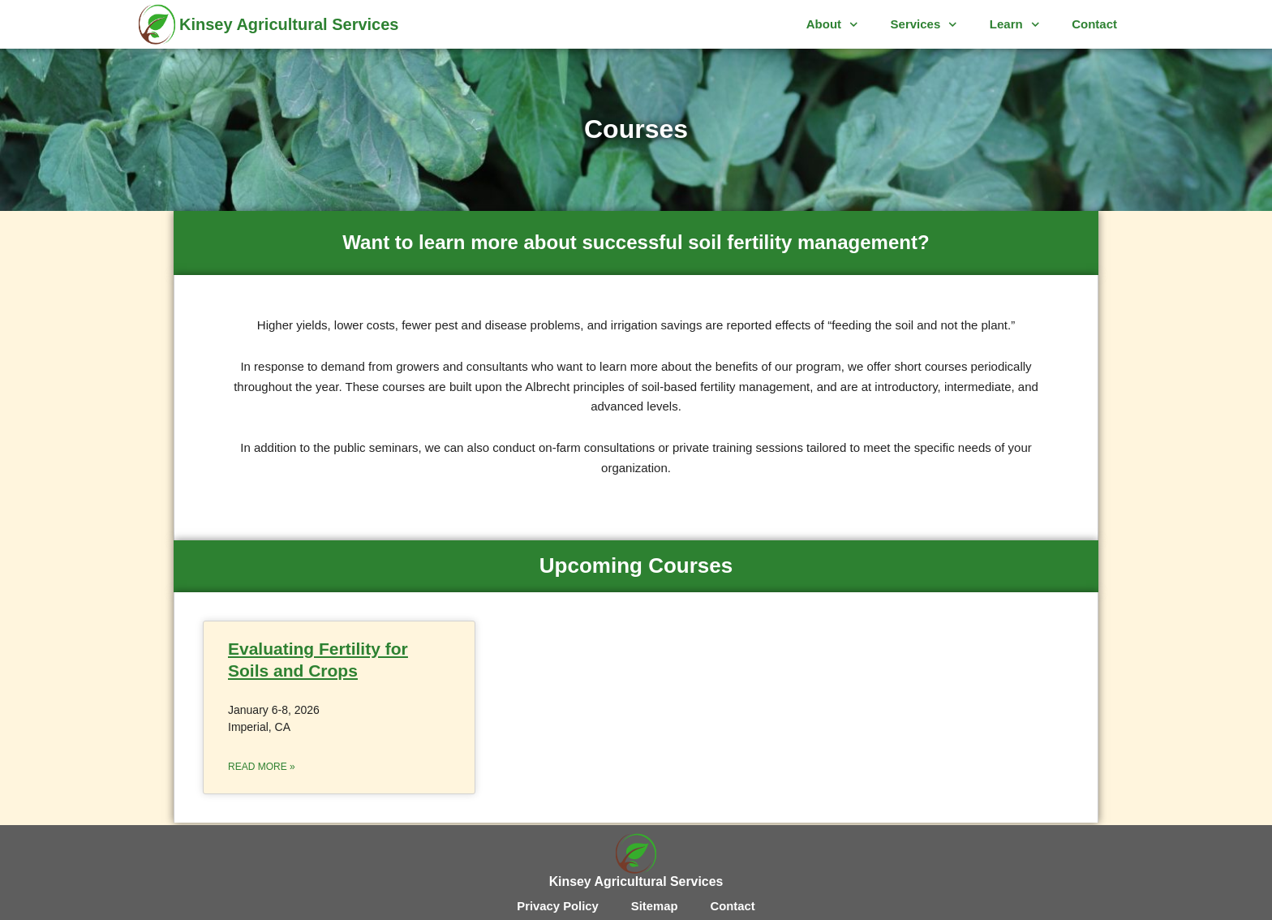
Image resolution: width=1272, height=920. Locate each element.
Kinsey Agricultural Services (289, 24)
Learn (1014, 24)
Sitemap (654, 906)
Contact (1094, 24)
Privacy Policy (557, 906)
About (832, 24)
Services (924, 24)
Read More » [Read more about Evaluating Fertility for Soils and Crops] (261, 766)
